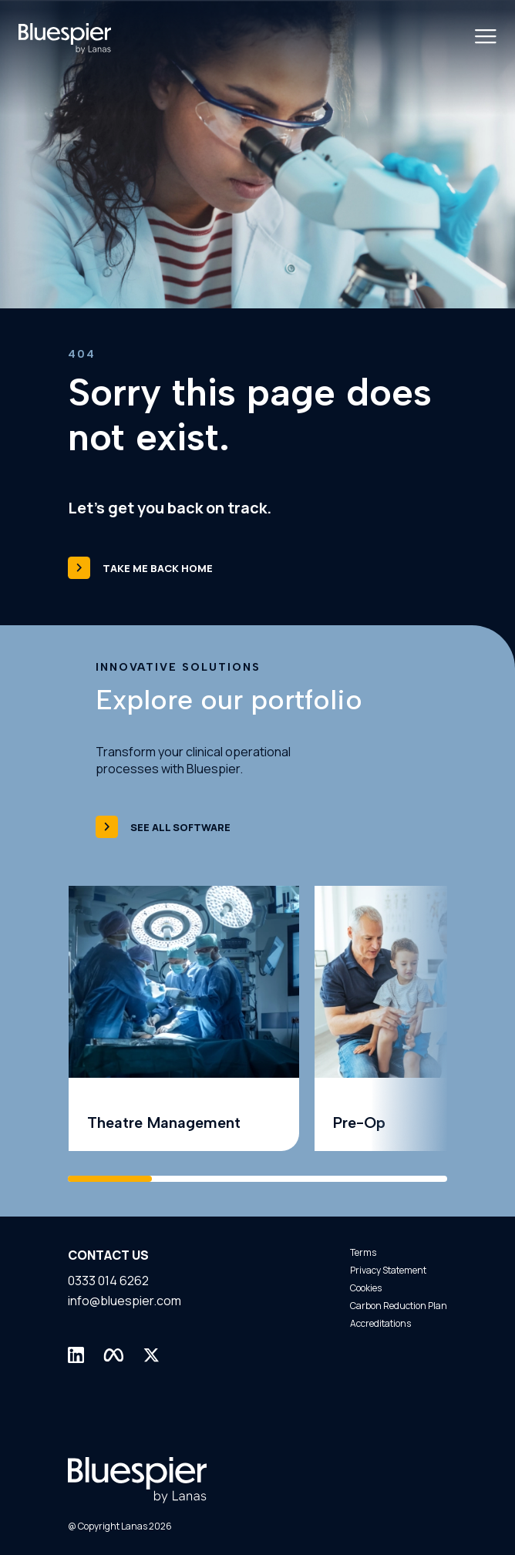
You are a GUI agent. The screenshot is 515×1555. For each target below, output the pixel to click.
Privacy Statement (388, 1270)
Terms (363, 1252)
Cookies (366, 1287)
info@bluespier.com (124, 1300)
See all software (163, 827)
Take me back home (140, 568)
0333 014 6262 (108, 1280)
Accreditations (380, 1323)
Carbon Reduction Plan (398, 1305)
